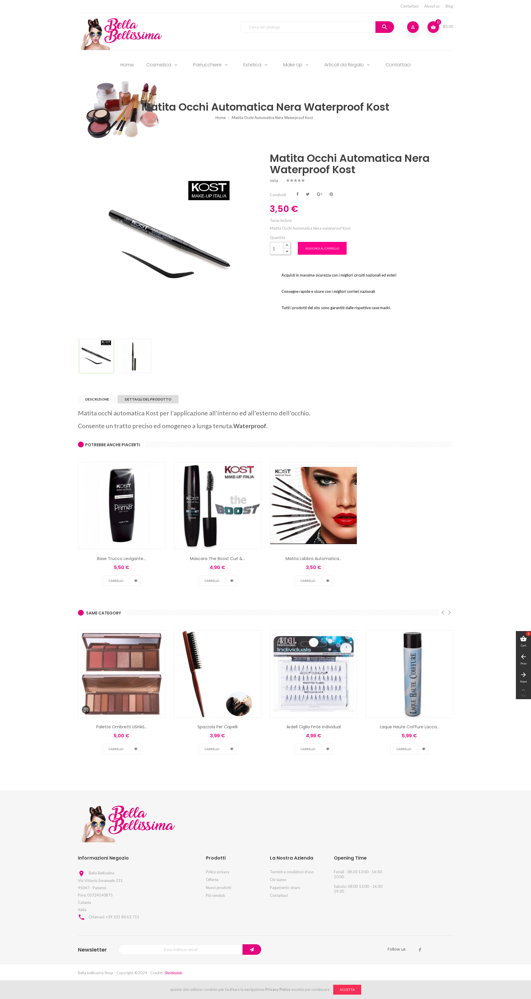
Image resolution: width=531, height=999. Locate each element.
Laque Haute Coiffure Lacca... (409, 727)
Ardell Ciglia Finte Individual (313, 727)
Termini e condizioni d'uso (292, 871)
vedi (136, 580)
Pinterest (331, 193)
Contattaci (409, 6)
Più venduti (215, 895)
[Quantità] (277, 248)
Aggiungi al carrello (322, 248)
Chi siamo (278, 879)
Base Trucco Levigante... (121, 559)
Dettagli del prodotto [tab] (148, 399)
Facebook (420, 949)
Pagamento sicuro (285, 887)
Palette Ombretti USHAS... (121, 727)
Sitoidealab (173, 972)
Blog (449, 6)
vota (274, 180)
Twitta (308, 193)
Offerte (212, 879)
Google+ (319, 193)
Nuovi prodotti (218, 887)
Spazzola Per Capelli (217, 727)
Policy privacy (217, 871)
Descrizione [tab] (97, 399)
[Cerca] (317, 27)
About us (432, 6)
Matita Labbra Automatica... (314, 559)
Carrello (116, 580)
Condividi (297, 193)
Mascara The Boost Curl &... (217, 559)
